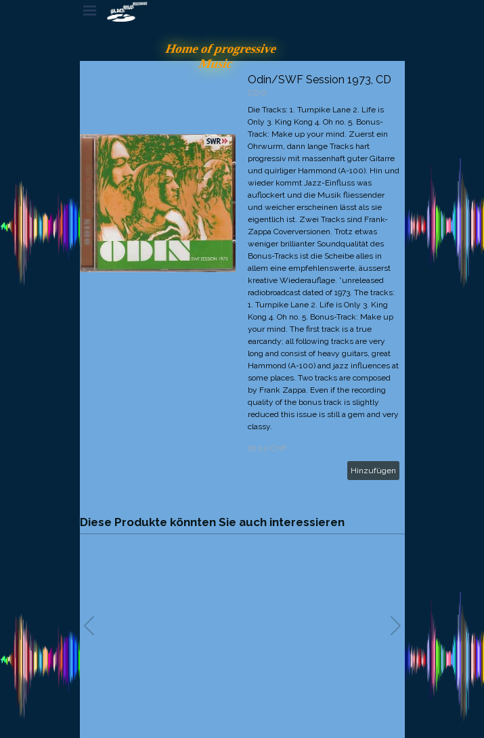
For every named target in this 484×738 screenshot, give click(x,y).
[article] (242, 276)
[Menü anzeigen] (90, 10)
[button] (396, 626)
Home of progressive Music (222, 55)
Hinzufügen (373, 470)
